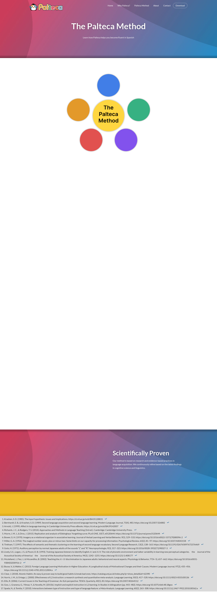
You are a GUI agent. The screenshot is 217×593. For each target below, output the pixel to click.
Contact (167, 5)
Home (110, 5)
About (156, 5)
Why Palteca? (123, 5)
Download (180, 5)
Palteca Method (141, 5)
